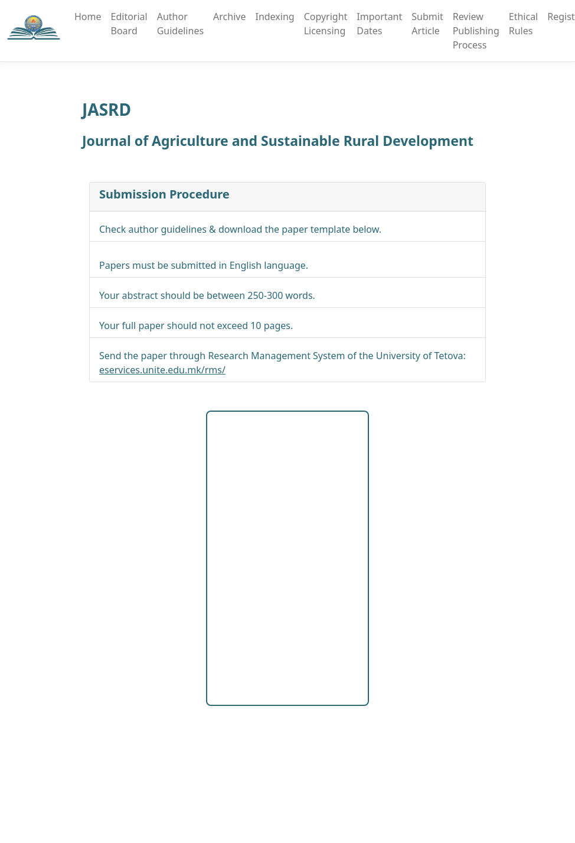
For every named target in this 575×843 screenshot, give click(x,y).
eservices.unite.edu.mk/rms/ (162, 369)
